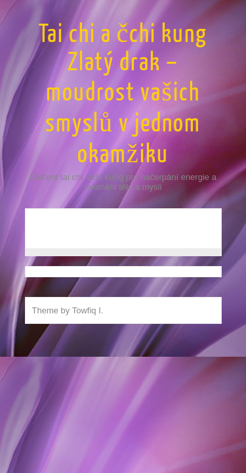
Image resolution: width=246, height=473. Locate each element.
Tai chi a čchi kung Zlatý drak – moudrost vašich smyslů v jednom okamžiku (123, 94)
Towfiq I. (88, 310)
